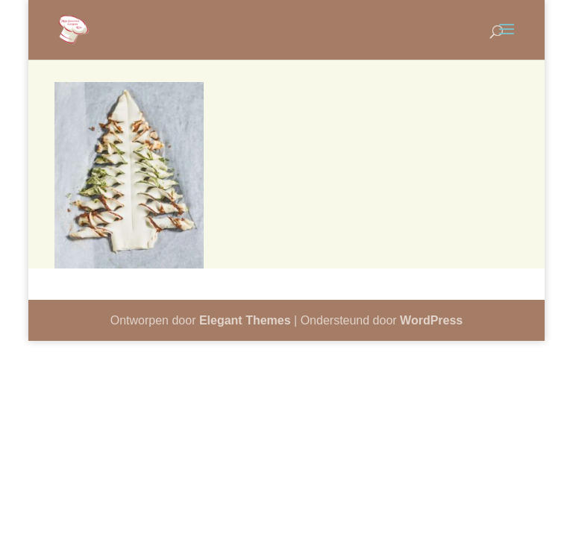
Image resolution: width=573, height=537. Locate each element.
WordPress (431, 320)
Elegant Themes (245, 320)
